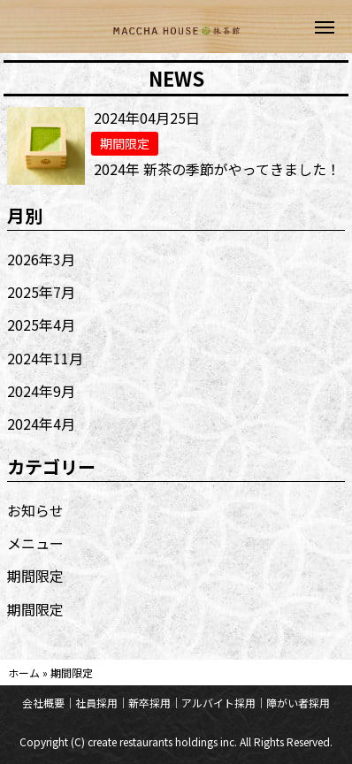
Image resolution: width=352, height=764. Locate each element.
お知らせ (35, 510)
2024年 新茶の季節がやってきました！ (217, 169)
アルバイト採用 (218, 702)
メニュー (35, 543)
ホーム (24, 672)
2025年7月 (41, 291)
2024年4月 (41, 423)
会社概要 (43, 702)
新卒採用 (149, 702)
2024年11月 (45, 358)
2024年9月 (41, 390)
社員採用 (96, 702)
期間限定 (35, 575)
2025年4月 (41, 324)
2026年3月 (41, 259)
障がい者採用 (298, 702)
